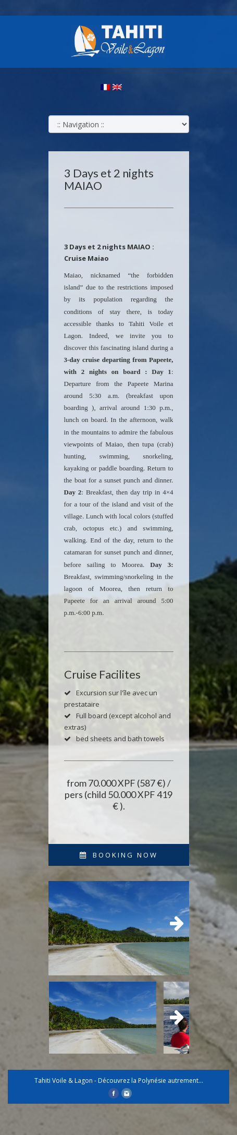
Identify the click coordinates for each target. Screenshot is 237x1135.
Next (173, 923)
